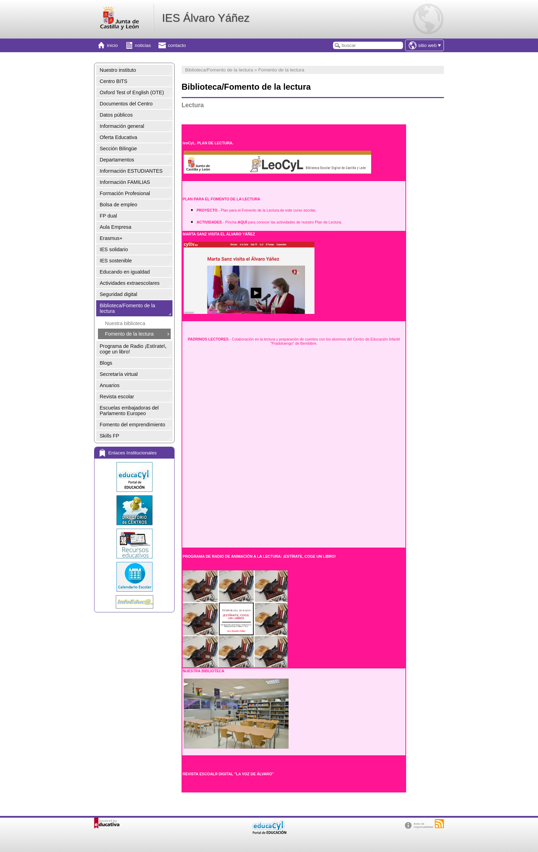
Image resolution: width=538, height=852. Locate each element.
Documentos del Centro (126, 103)
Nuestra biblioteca (125, 323)
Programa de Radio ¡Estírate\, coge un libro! (133, 349)
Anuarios (110, 385)
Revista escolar (117, 396)
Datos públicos (116, 115)
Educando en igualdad (125, 272)
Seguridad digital (118, 294)
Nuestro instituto (118, 70)
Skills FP (109, 436)
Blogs (106, 363)
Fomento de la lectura (129, 334)
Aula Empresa (115, 227)
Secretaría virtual (119, 374)
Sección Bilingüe (118, 148)
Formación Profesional (125, 193)
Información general (122, 126)
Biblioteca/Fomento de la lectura (127, 308)
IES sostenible (116, 260)
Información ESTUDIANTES (131, 171)
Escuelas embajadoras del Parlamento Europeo (129, 410)
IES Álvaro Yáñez (205, 18)
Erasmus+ (111, 238)
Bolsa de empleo (118, 204)
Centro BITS (113, 81)
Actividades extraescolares (130, 283)
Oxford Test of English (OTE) (132, 92)
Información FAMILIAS (125, 182)
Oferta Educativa (118, 137)
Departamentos (117, 160)
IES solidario (114, 249)
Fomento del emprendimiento (132, 424)
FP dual (108, 216)
